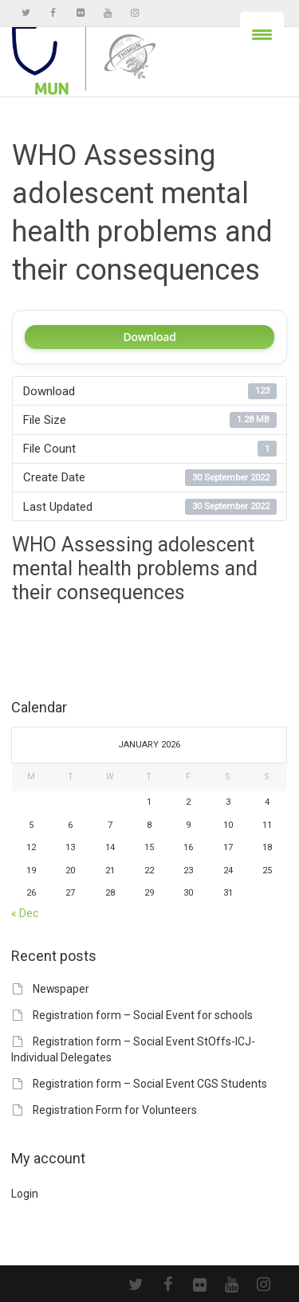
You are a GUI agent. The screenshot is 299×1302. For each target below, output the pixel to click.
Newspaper (61, 988)
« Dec (24, 913)
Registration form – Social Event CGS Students (150, 1083)
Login (24, 1193)
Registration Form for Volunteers (115, 1110)
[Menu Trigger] (262, 34)
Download (149, 336)
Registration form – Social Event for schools (143, 1015)
